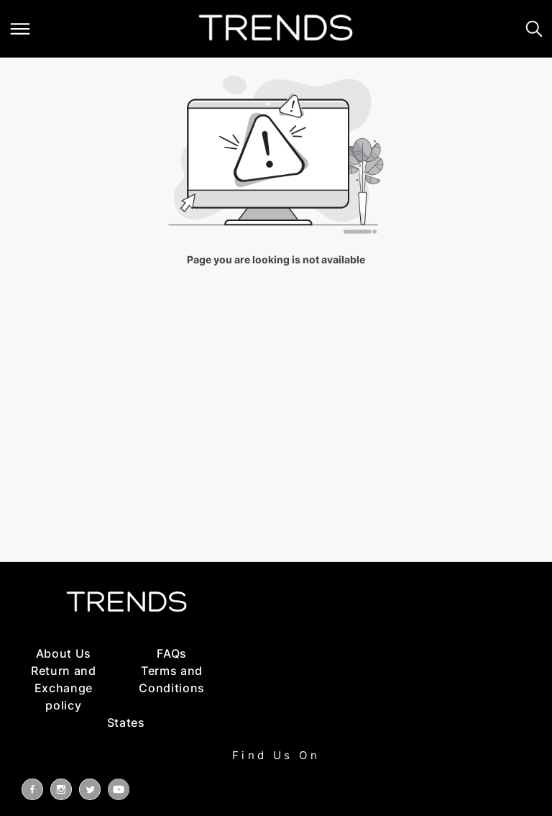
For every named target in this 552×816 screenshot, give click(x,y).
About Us (63, 653)
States (126, 722)
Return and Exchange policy (63, 687)
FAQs (172, 653)
